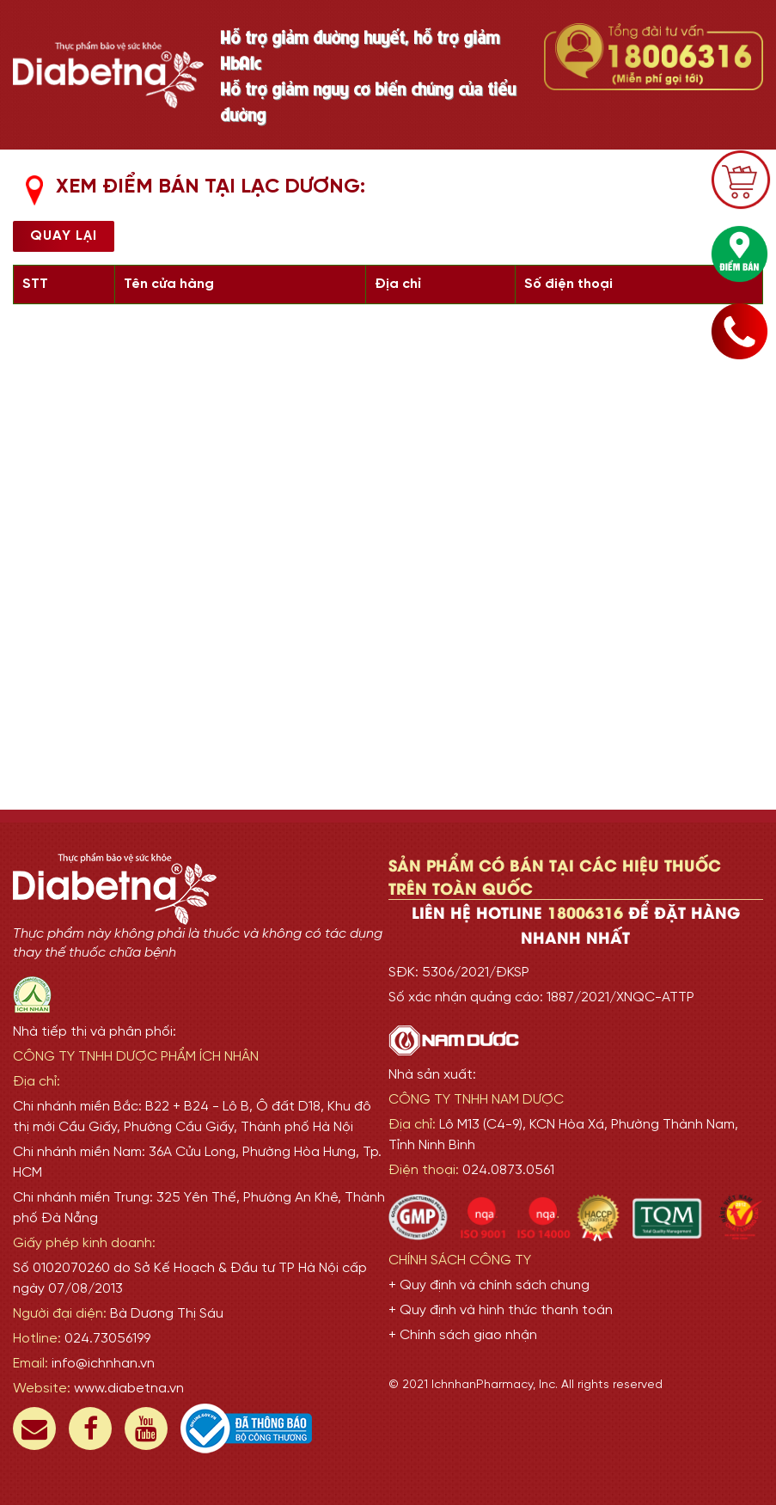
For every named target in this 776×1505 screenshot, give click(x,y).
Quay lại (63, 236)
